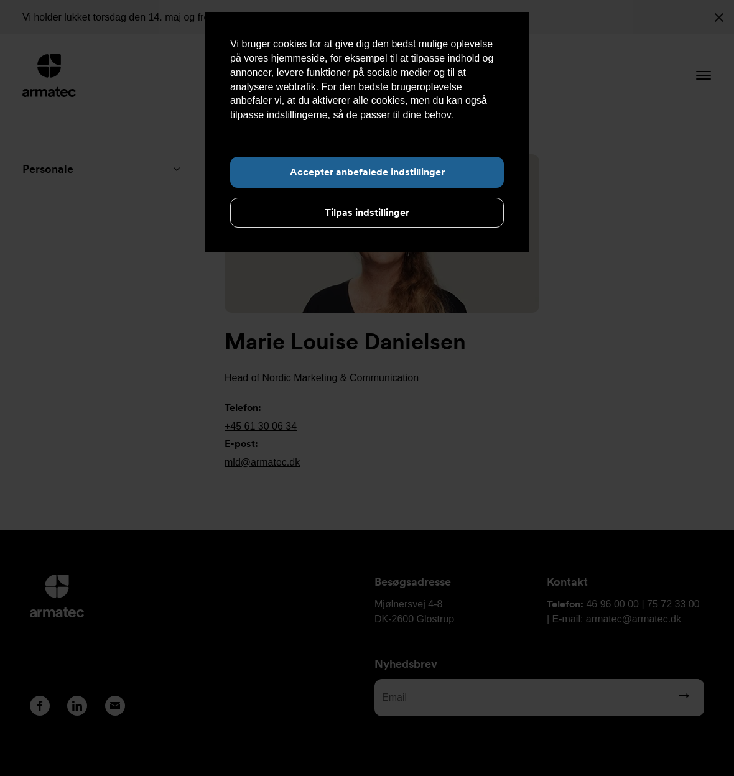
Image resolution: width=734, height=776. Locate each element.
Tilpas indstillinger (367, 212)
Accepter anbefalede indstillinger (367, 172)
